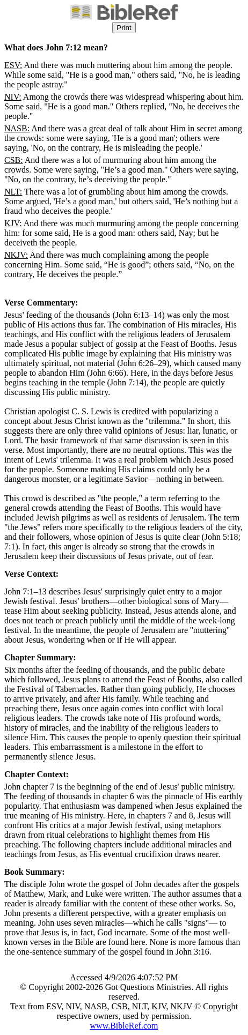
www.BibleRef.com (124, 1025)
